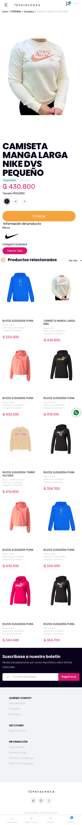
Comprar (39, 216)
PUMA (11, 325)
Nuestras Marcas (18, 730)
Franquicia (14, 708)
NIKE (52, 328)
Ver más (75, 260)
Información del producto (22, 224)
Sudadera (29, 11)
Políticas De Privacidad (21, 763)
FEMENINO (16, 11)
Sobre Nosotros (17, 703)
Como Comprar (17, 747)
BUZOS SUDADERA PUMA (17, 320)
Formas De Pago (17, 752)
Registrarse (69, 676)
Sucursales (15, 714)
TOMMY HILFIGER (17, 480)
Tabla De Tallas (15, 250)
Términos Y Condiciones (21, 758)
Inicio (5, 11)
